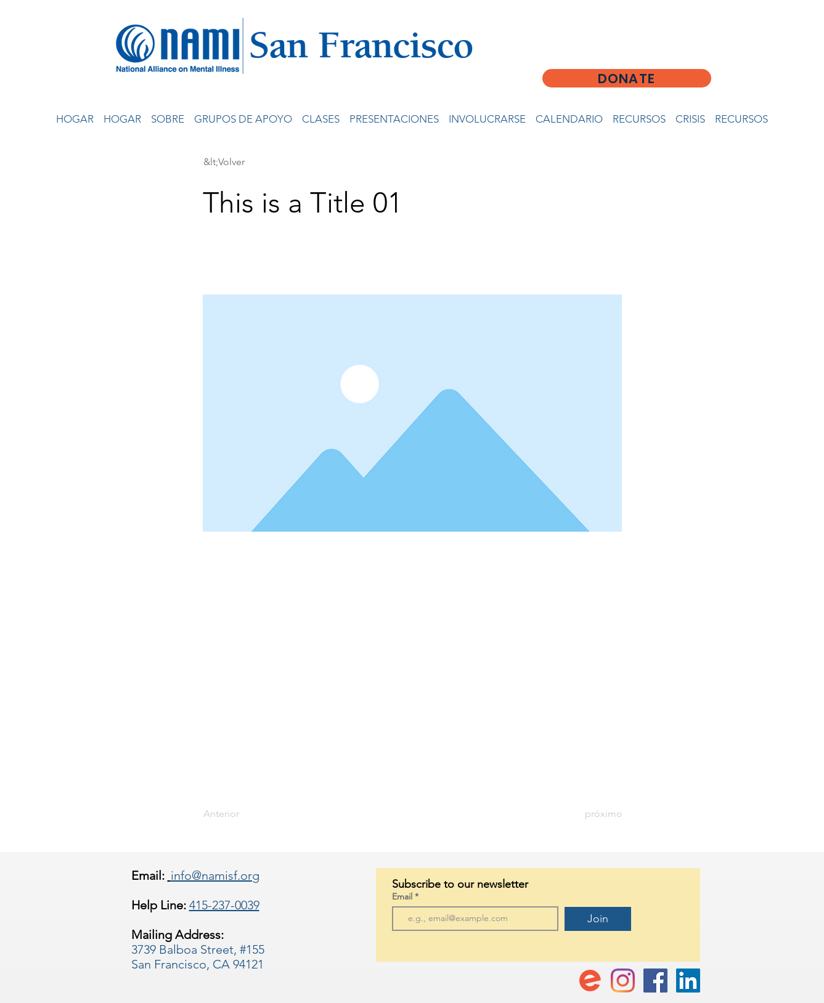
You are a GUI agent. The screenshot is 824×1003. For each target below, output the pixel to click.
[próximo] (591, 814)
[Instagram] (623, 980)
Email (403, 896)
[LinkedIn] (688, 980)
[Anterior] (244, 814)
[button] (244, 162)
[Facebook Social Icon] (655, 980)
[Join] (598, 919)
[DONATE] (626, 78)
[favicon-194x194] (590, 980)
